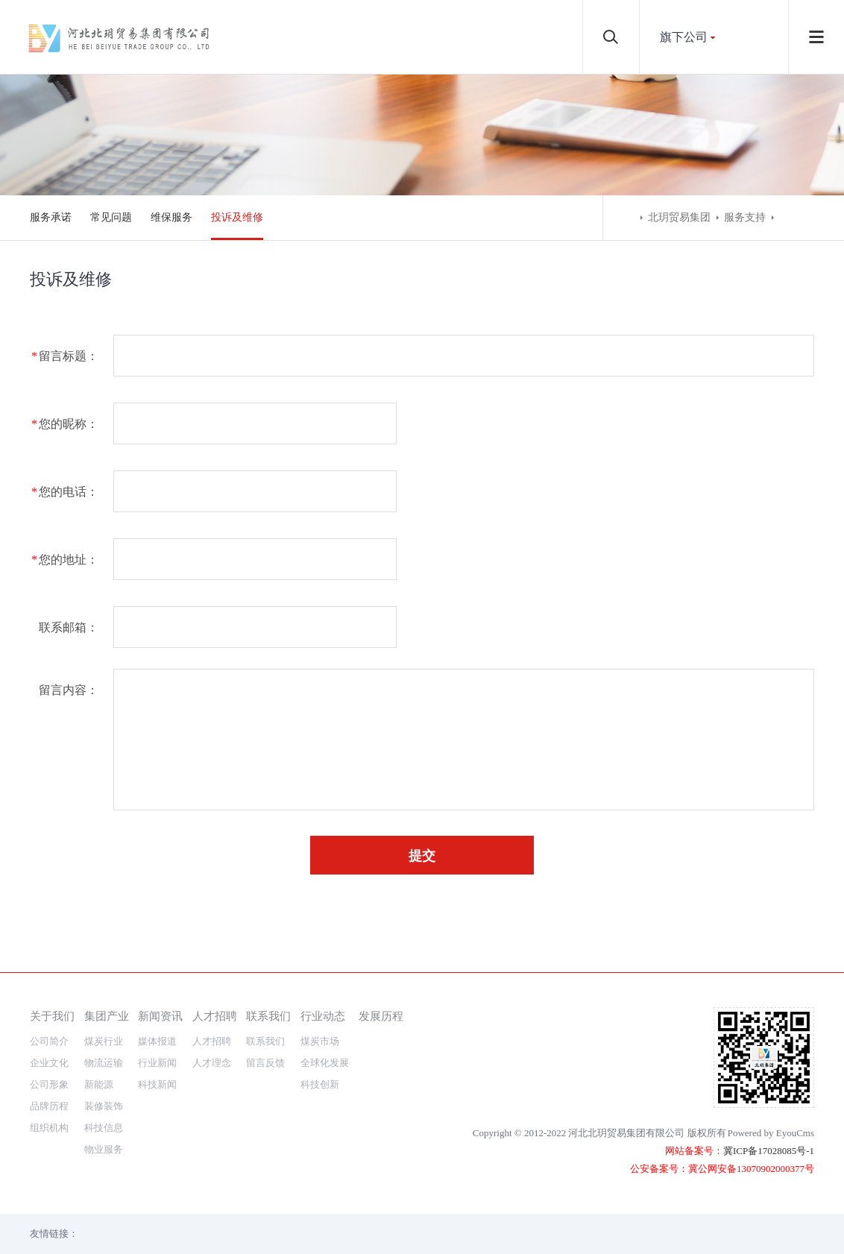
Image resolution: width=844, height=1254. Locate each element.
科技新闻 (157, 1084)
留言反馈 (265, 1062)
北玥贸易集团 (679, 217)
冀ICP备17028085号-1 (768, 1150)
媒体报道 (157, 1041)
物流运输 (103, 1062)
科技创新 (319, 1084)
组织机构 (49, 1127)
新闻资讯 (160, 1015)
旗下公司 (684, 37)
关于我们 (52, 1015)
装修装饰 (103, 1106)
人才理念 (211, 1062)
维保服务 (171, 217)
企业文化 (49, 1062)
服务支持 (745, 217)
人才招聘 (214, 1015)
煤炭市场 (319, 1041)
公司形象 (49, 1084)
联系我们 (268, 1015)
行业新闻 (157, 1062)
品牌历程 (49, 1106)
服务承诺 (51, 217)
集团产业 (106, 1015)
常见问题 (111, 217)
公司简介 (49, 1041)
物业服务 (103, 1149)
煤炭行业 (103, 1041)
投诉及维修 (237, 217)
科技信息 (103, 1127)
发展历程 (381, 1015)
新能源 (98, 1084)
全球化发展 (324, 1062)
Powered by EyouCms (771, 1132)
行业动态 (322, 1015)
